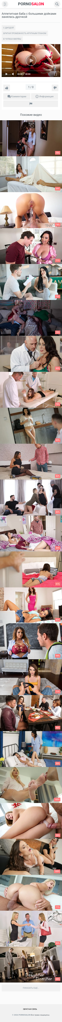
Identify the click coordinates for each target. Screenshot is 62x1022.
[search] (57, 4)
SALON (31, 4)
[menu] (5, 4)
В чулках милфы (12, 39)
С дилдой (8, 28)
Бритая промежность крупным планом (24, 33)
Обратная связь (30, 1009)
